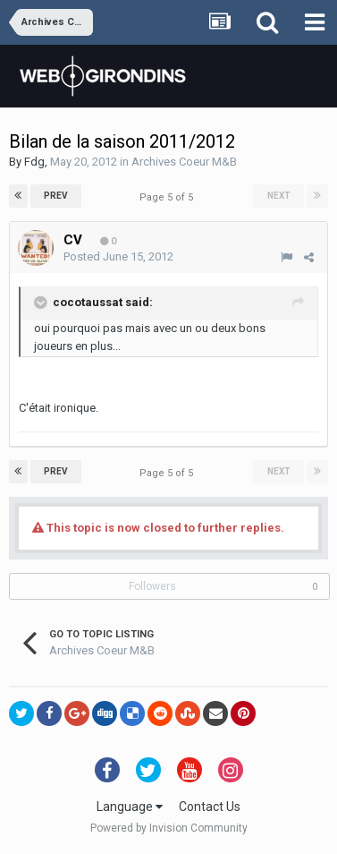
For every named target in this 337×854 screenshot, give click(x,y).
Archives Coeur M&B (184, 161)
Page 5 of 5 (168, 197)
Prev (56, 196)
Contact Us (209, 806)
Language (130, 806)
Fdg (34, 161)
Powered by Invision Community (169, 828)
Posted (118, 256)
